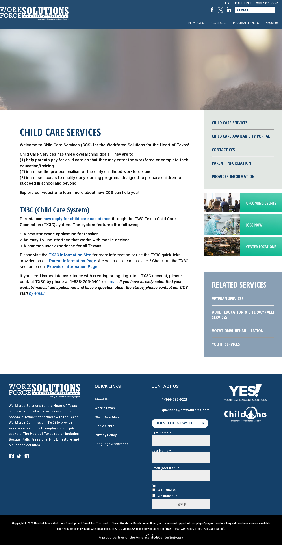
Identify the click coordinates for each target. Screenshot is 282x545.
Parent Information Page (72, 261)
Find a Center (105, 426)
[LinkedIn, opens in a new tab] (228, 10)
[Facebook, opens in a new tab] (212, 10)
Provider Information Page (72, 266)
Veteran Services (227, 298)
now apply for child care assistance (77, 218)
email (112, 281)
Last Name (161, 451)
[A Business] (153, 489)
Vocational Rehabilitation (237, 331)
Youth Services (226, 344)
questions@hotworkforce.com (185, 410)
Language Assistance (112, 444)
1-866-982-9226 (265, 3)
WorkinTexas (105, 408)
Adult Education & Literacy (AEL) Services (243, 314)
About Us (102, 399)
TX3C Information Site (69, 255)
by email (37, 293)
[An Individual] (153, 495)
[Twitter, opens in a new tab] (220, 10)
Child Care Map (107, 417)
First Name (161, 433)
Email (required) (165, 468)
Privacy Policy (106, 435)
